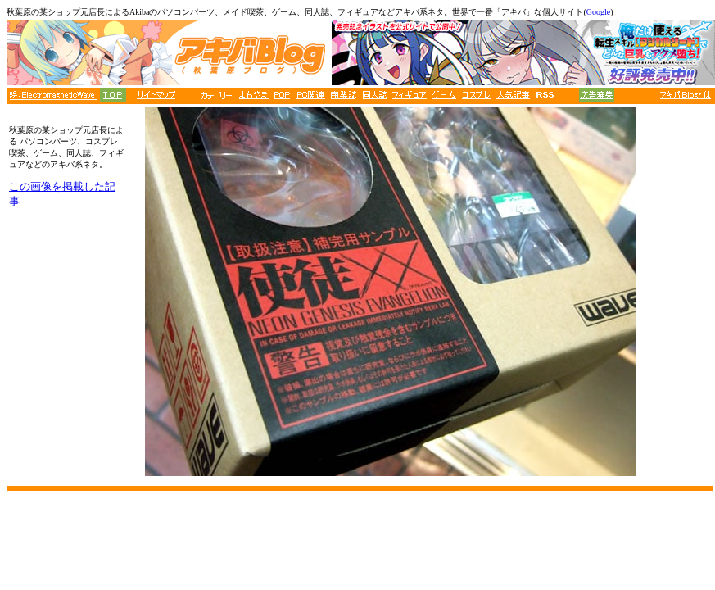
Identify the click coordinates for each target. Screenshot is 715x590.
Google (598, 11)
